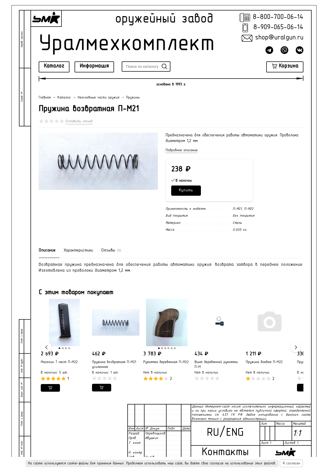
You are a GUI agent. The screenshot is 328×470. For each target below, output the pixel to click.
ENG (235, 433)
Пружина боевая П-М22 (264, 362)
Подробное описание (182, 150)
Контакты (225, 452)
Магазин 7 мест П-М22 (59, 362)
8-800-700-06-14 (278, 17)
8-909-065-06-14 (278, 27)
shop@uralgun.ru (279, 38)
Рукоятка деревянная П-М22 (166, 362)
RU (213, 433)
